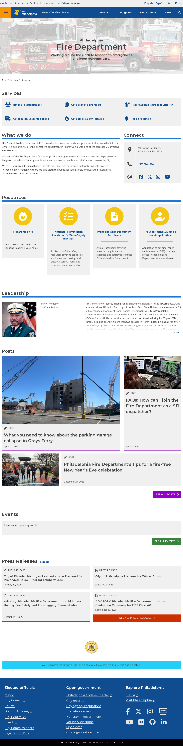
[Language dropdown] (178, 3)
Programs (126, 12)
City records (75, 700)
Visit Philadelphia (139, 700)
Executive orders (78, 711)
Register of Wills (17, 733)
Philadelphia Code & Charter (87, 695)
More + (177, 332)
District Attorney (17, 711)
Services (104, 12)
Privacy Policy (100, 742)
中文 (170, 3)
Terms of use (67, 742)
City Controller (15, 717)
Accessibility (116, 742)
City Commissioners (19, 728)
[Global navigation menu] (5, 12)
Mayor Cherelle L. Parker (55, 12)
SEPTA (130, 695)
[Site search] (179, 12)
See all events (167, 541)
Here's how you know (69, 3)
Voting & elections (80, 722)
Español (160, 3)
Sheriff (9, 722)
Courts (10, 706)
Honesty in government (83, 716)
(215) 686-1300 (146, 164)
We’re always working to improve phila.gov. (91, 665)
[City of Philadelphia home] (26, 13)
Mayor (9, 695)
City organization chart (83, 732)
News (168, 12)
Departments (148, 12)
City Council (13, 700)
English (148, 3)
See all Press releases (137, 618)
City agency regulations (83, 706)
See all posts (167, 494)
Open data (74, 727)
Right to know (83, 742)
